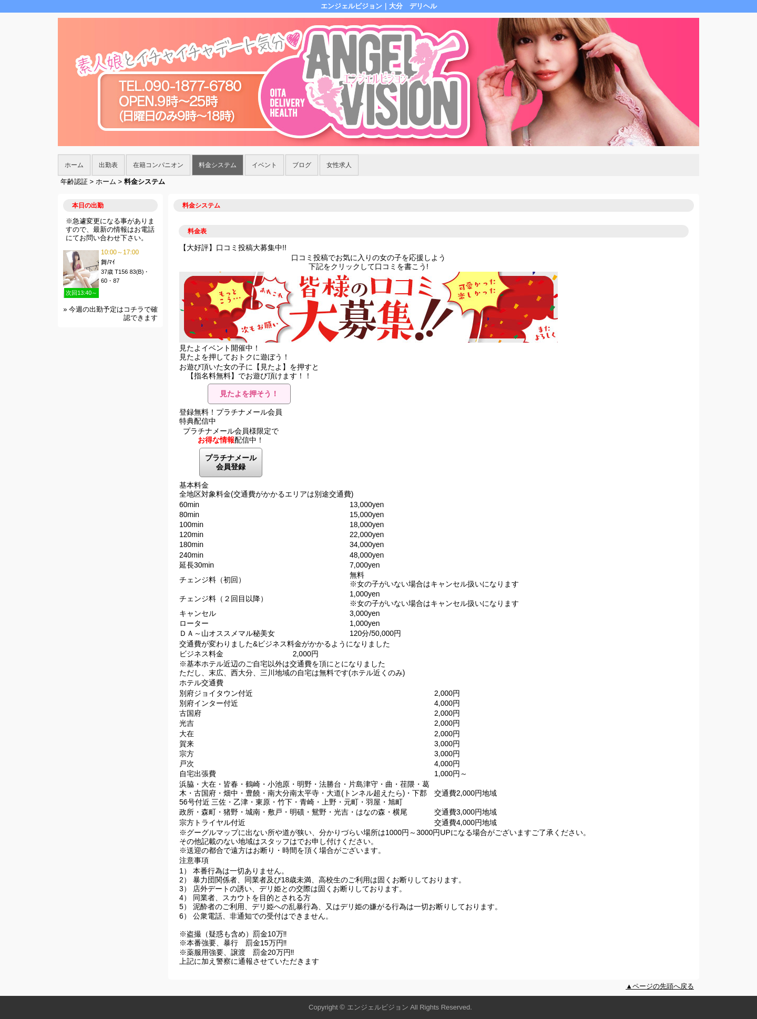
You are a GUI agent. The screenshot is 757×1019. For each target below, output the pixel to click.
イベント (264, 165)
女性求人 (339, 165)
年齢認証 (74, 182)
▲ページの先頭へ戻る (660, 986)
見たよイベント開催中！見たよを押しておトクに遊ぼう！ (234, 352)
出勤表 (108, 165)
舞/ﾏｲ (108, 262)
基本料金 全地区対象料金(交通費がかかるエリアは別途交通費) (266, 489)
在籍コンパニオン (158, 165)
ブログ (301, 165)
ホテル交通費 (201, 682)
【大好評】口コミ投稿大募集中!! (233, 247)
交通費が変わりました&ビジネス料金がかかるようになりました (284, 644)
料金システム (218, 165)
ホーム (74, 165)
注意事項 (194, 860)
